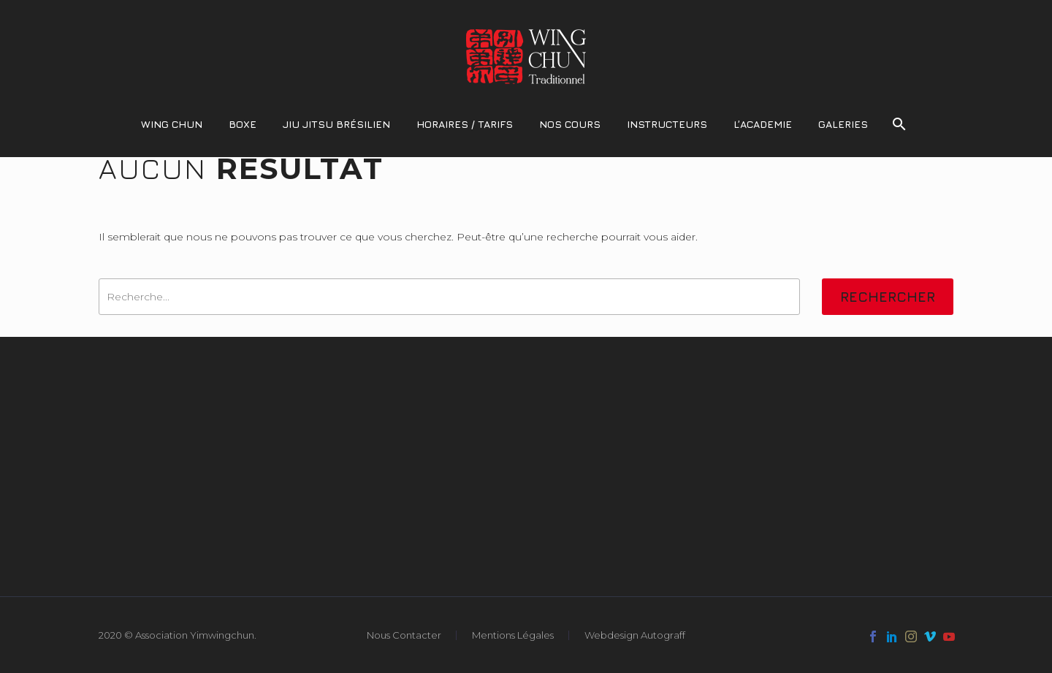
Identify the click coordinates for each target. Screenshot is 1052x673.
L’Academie (762, 124)
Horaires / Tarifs (464, 124)
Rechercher (887, 297)
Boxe (242, 124)
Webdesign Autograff (634, 635)
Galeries (843, 124)
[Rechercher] (897, 124)
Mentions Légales (513, 635)
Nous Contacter (404, 635)
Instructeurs (667, 124)
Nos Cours (570, 124)
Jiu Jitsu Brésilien (336, 124)
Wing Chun (171, 124)
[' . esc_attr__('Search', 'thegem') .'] (449, 296)
